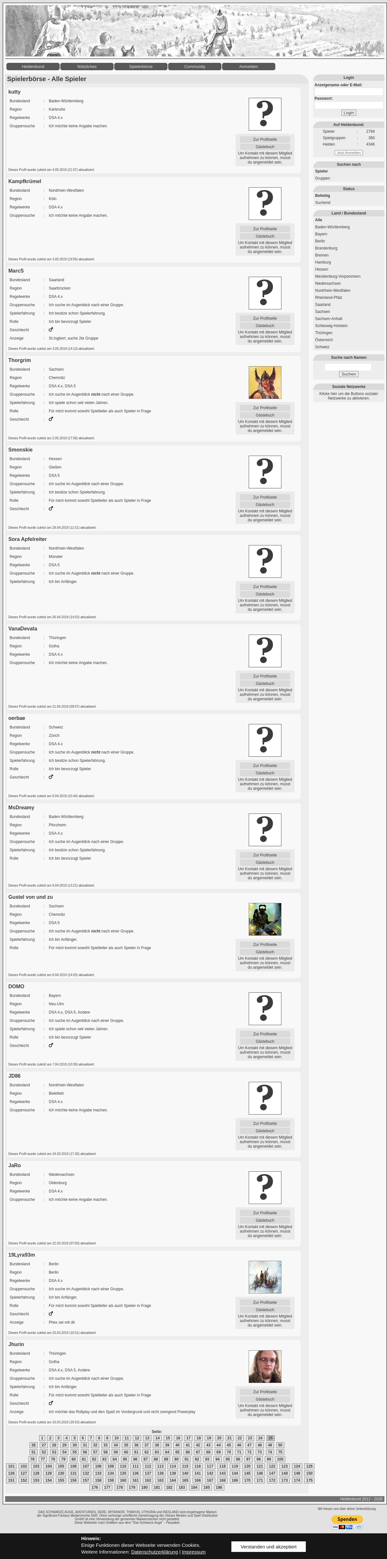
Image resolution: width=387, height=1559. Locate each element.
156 (73, 1480)
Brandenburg (326, 248)
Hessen (321, 269)
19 (209, 1438)
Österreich (324, 340)
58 (105, 1452)
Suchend (322, 202)
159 (111, 1480)
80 (74, 1459)
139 (172, 1473)
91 (187, 1459)
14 (157, 1438)
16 (178, 1438)
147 (272, 1473)
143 (222, 1473)
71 (239, 1452)
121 (259, 1466)
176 (94, 1487)
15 (168, 1438)
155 (61, 1480)
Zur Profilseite (265, 139)
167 (210, 1480)
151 (11, 1480)
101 (11, 1466)
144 (235, 1473)
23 (250, 1438)
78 (53, 1459)
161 (135, 1480)
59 (116, 1452)
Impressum (194, 1552)
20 (219, 1438)
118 (222, 1466)
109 (111, 1466)
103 (36, 1466)
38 (157, 1445)
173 (284, 1480)
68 (208, 1452)
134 (111, 1473)
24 (260, 1438)
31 (85, 1445)
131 (73, 1473)
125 (309, 1466)
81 (84, 1459)
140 (185, 1473)
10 (116, 1438)
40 (177, 1445)
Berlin (320, 241)
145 (247, 1473)
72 (249, 1452)
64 (167, 1452)
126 (11, 1473)
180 (144, 1487)
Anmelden (248, 66)
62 (146, 1452)
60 (126, 1452)
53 (54, 1452)
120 (247, 1466)
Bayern (321, 234)
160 (123, 1480)
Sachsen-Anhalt (328, 318)
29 (64, 1445)
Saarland (323, 304)
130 (61, 1473)
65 (177, 1452)
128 (36, 1473)
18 (198, 1438)
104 (48, 1466)
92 (197, 1459)
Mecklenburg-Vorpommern (337, 276)
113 (160, 1466)
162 (148, 1480)
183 (181, 1487)
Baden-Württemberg (332, 227)
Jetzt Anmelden (349, 153)
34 (116, 1445)
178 (119, 1487)
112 (148, 1466)
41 (187, 1445)
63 (157, 1452)
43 (208, 1445)
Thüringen (323, 333)
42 (198, 1445)
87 (145, 1459)
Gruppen (322, 178)
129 (48, 1473)
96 (238, 1459)
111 (135, 1466)
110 (123, 1466)
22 (240, 1438)
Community (194, 66)
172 (272, 1480)
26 (33, 1445)
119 (235, 1466)
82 (94, 1459)
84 (115, 1459)
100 (280, 1459)
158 (98, 1480)
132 (86, 1473)
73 (260, 1452)
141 (197, 1473)
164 (172, 1480)
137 (148, 1473)
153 (36, 1480)
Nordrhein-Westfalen (332, 290)
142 (210, 1473)
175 (309, 1480)
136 (135, 1473)
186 (219, 1487)
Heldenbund (33, 66)
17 (188, 1438)
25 (271, 1438)
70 (229, 1452)
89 (166, 1459)
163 (160, 1480)
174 (297, 1480)
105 (61, 1466)
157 (86, 1480)
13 (147, 1438)
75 (280, 1452)
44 (219, 1445)
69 (219, 1452)
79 (63, 1459)
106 (73, 1466)
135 (123, 1473)
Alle (318, 220)
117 (210, 1466)
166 (197, 1480)
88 (156, 1459)
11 (127, 1438)
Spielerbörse (141, 66)
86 (135, 1459)
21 (230, 1438)
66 (187, 1452)
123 (284, 1466)
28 (54, 1445)
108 (98, 1466)
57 (95, 1452)
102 (24, 1466)
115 (185, 1466)
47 (249, 1445)
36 (136, 1445)
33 (105, 1445)
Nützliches (87, 66)
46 (239, 1445)
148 (284, 1473)
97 (248, 1459)
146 (259, 1473)
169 (235, 1480)
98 (258, 1459)
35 (126, 1445)
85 (125, 1459)
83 (104, 1459)
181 (157, 1487)
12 (137, 1438)
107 (86, 1466)
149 (297, 1473)
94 (217, 1459)
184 (194, 1487)
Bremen (322, 255)
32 (95, 1445)
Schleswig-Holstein (331, 326)
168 (222, 1480)
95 (228, 1459)
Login (349, 112)
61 (136, 1452)
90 (176, 1459)
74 (270, 1452)
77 (43, 1459)
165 (185, 1480)
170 (247, 1480)
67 (198, 1452)
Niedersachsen (328, 283)
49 (270, 1445)
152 (24, 1480)
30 (75, 1445)
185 (206, 1487)
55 (75, 1452)
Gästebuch (265, 147)
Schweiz (322, 347)
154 (48, 1480)
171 (259, 1480)
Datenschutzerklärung (154, 1552)
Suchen (348, 374)
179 (132, 1487)
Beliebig (322, 195)
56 (85, 1452)
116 (197, 1466)
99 (269, 1459)
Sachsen (322, 311)
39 (167, 1445)
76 (32, 1459)
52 (44, 1452)
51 (33, 1452)
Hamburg (323, 262)
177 (107, 1487)
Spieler (321, 171)
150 (309, 1473)
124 (297, 1466)
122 (272, 1466)
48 (260, 1445)
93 (207, 1459)
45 (229, 1445)
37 (146, 1445)
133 (98, 1473)
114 (172, 1466)
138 (160, 1473)
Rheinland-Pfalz (328, 297)
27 (44, 1445)
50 (280, 1445)
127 (24, 1473)
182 (169, 1487)
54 (64, 1452)
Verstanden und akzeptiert (269, 1546)
